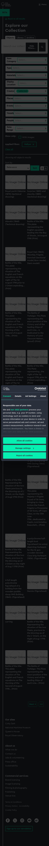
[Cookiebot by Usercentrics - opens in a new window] (35, 389)
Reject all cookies (24, 455)
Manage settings (24, 448)
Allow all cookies (24, 440)
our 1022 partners (19, 409)
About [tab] (43, 396)
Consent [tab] (7, 396)
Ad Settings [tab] (30, 396)
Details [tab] (18, 396)
